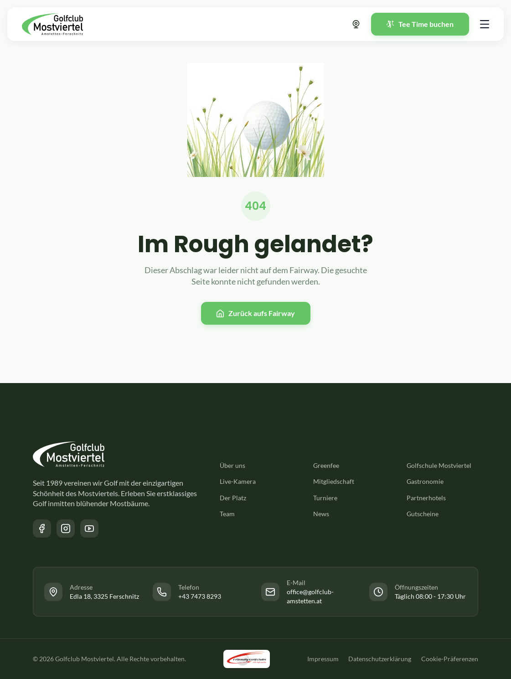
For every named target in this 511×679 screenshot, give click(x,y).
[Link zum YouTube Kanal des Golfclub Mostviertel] (89, 528)
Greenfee (326, 465)
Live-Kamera (238, 481)
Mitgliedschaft (333, 481)
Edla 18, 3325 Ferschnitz (104, 596)
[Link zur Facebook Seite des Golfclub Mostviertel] (41, 528)
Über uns (232, 465)
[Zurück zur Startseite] (52, 24)
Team (227, 514)
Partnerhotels (426, 498)
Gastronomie (425, 481)
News (321, 514)
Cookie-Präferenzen (449, 659)
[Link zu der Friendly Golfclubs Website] (245, 659)
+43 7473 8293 (199, 596)
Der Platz (233, 498)
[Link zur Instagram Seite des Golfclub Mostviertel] (65, 528)
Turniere (325, 498)
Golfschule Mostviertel (439, 465)
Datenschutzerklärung (378, 659)
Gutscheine (423, 514)
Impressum (320, 659)
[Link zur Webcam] (356, 24)
